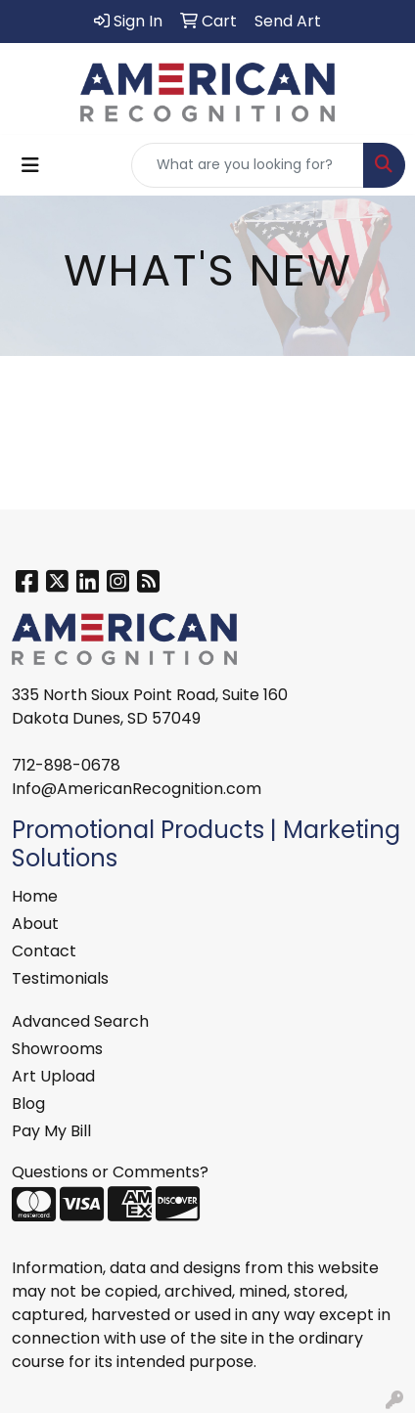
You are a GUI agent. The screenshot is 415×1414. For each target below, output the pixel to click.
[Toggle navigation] (30, 165)
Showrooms (57, 1049)
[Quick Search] (247, 165)
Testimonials (60, 978)
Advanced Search (80, 1021)
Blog (28, 1103)
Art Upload (53, 1076)
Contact (44, 951)
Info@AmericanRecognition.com (136, 788)
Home (35, 896)
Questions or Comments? (110, 1172)
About (35, 923)
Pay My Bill (51, 1131)
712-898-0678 (66, 765)
